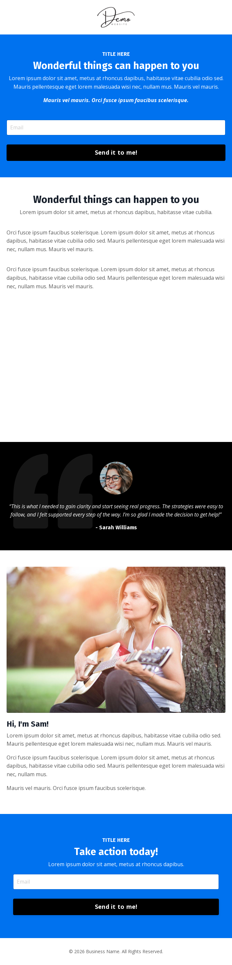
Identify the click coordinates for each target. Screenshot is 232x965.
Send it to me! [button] (116, 152)
